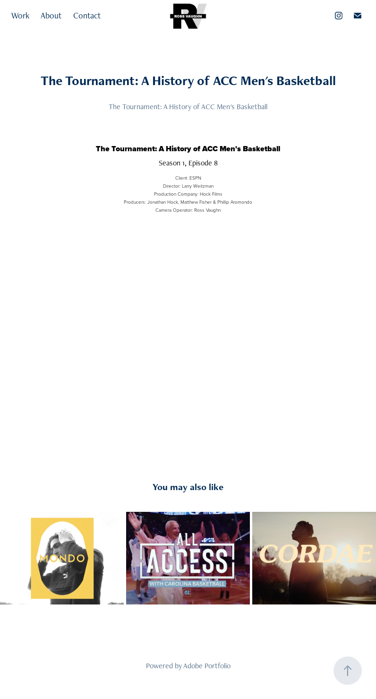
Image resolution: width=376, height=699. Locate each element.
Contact (87, 15)
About (51, 15)
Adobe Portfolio (207, 666)
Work (20, 15)
